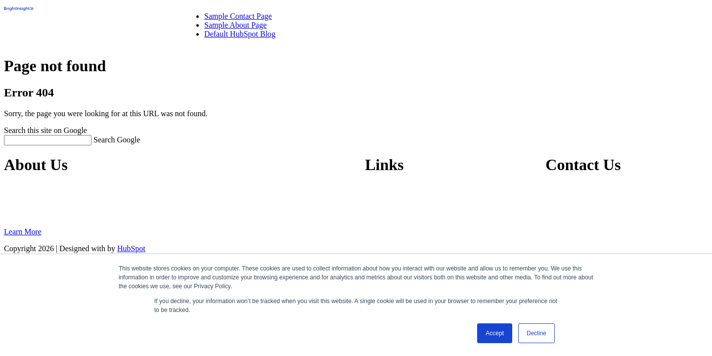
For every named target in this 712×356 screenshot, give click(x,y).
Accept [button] (495, 333)
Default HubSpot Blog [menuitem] (239, 34)
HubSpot (131, 248)
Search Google (116, 139)
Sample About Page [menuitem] (235, 25)
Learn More (23, 231)
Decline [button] (536, 333)
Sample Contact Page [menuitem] (238, 16)
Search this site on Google (45, 130)
